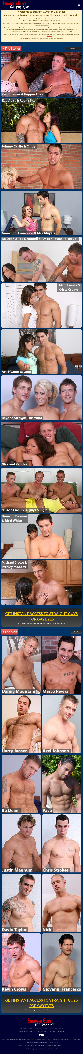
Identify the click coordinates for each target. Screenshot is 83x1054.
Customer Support (33, 1045)
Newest (73, 48)
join (40, 38)
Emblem (49, 36)
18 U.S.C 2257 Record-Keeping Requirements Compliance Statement (41, 1031)
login (25, 38)
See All (76, 632)
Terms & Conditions (59, 1045)
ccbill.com (41, 1042)
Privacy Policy (46, 1045)
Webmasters (22, 1045)
